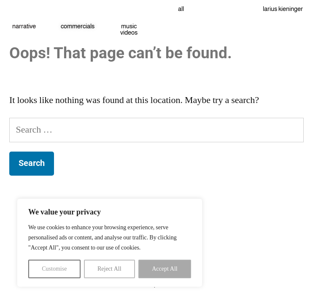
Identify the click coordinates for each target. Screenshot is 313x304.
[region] (109, 242)
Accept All (165, 268)
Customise (54, 268)
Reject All (109, 268)
